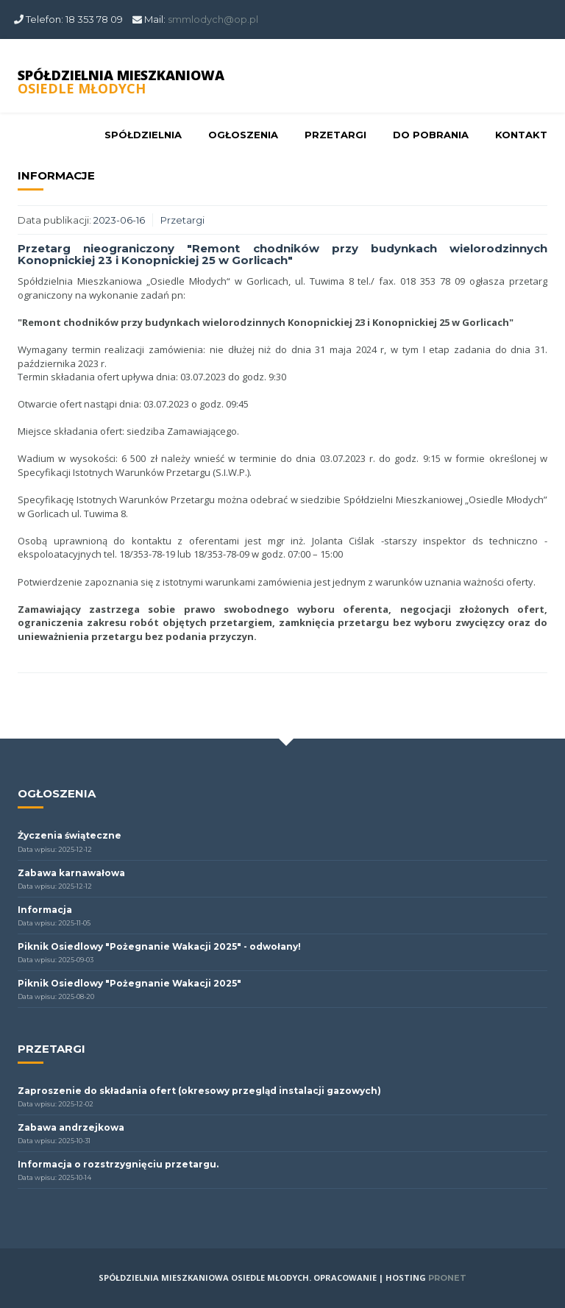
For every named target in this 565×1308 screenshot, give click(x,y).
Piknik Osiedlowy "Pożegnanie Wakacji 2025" (129, 983)
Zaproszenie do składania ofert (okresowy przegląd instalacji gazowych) (199, 1090)
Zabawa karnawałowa (71, 872)
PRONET (447, 1278)
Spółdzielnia (143, 135)
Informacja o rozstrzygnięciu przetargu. (118, 1164)
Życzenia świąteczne (69, 835)
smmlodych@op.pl (213, 19)
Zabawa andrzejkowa (71, 1127)
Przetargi (335, 135)
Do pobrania (431, 135)
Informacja (45, 909)
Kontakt (521, 135)
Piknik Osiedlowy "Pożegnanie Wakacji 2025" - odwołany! (159, 946)
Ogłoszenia (243, 135)
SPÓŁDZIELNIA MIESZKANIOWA (121, 81)
